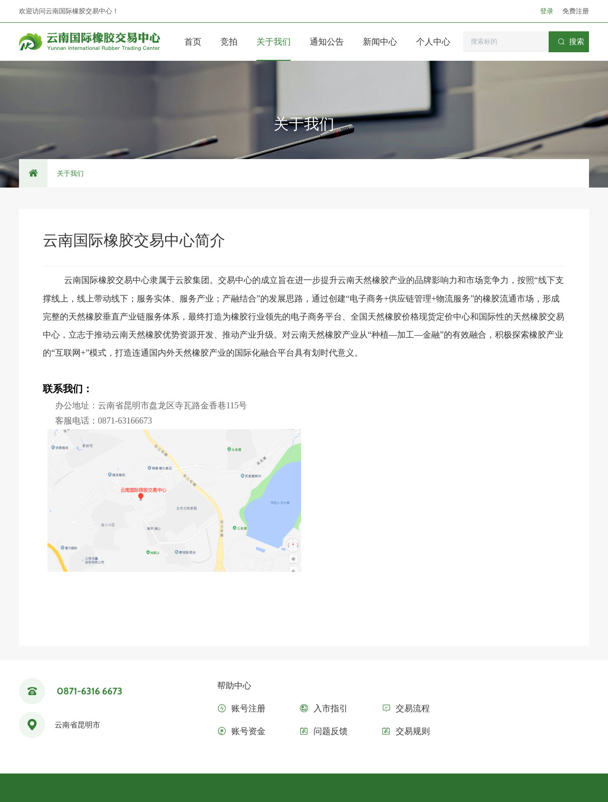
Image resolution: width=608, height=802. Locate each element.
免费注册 (575, 11)
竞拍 (229, 42)
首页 (192, 42)
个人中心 (433, 42)
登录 (547, 11)
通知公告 (327, 42)
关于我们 (273, 42)
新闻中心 (380, 42)
